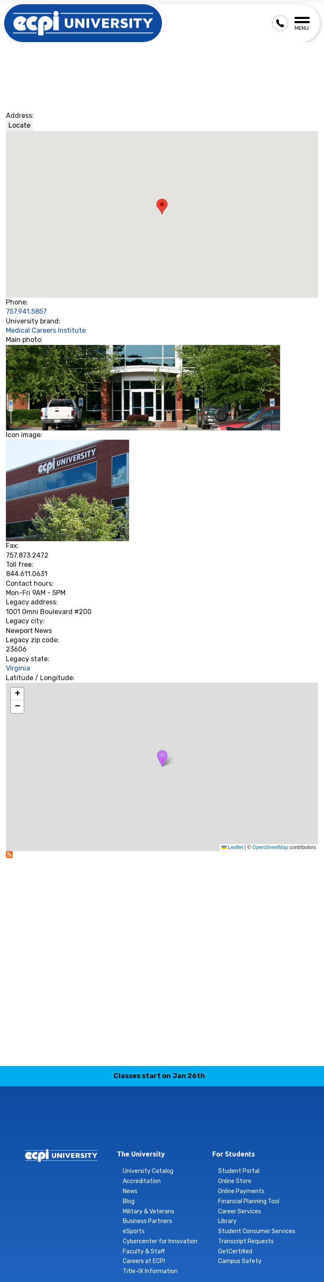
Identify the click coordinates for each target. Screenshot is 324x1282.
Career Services (239, 1211)
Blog (129, 1201)
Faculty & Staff (144, 1251)
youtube (212, 1127)
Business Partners (147, 1221)
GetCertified (235, 1251)
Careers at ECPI (144, 1261)
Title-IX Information (150, 1271)
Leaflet (232, 847)
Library (227, 1221)
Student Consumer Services (256, 1231)
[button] (162, 758)
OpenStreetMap (270, 847)
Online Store (234, 1181)
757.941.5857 (26, 311)
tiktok (172, 1127)
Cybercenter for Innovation (160, 1241)
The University (141, 1154)
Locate (19, 125)
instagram (132, 1127)
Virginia (18, 668)
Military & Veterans (148, 1211)
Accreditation (142, 1181)
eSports (134, 1231)
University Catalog (148, 1171)
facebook (113, 1127)
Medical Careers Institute (46, 330)
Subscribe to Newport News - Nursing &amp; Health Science (9, 854)
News (130, 1191)
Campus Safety (240, 1261)
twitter (192, 1127)
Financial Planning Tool (248, 1201)
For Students (233, 1154)
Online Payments (241, 1191)
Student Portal (238, 1171)
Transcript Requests (246, 1241)
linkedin (152, 1127)
